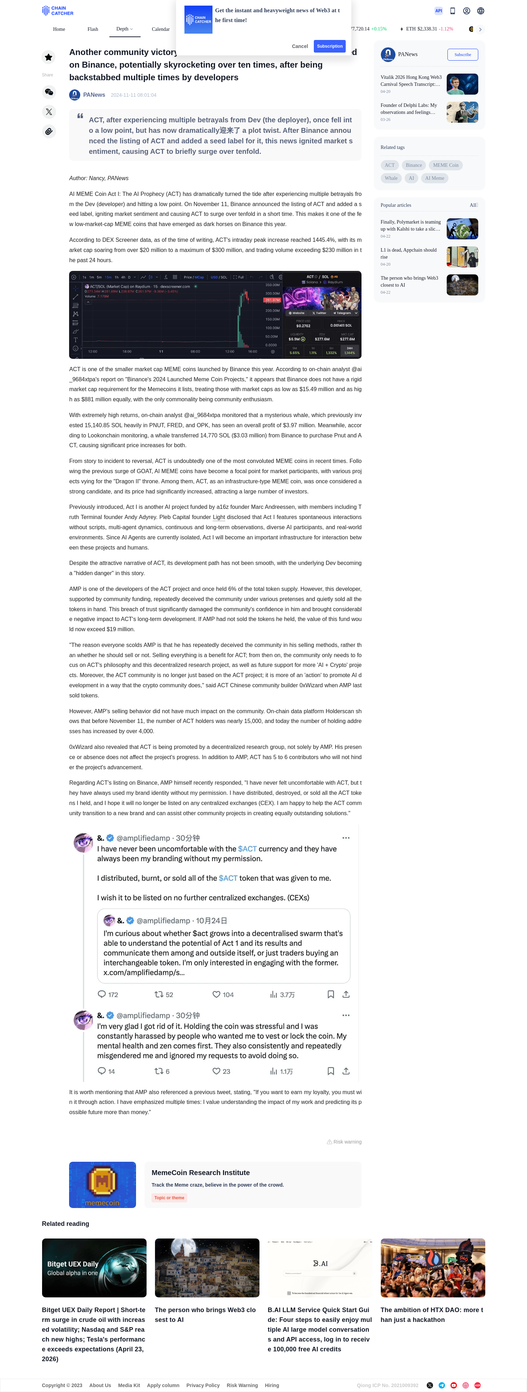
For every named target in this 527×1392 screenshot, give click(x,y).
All (474, 205)
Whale (391, 178)
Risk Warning (242, 1385)
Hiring (272, 1385)
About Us (100, 1385)
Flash (93, 29)
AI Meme (434, 178)
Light (219, 517)
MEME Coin (446, 165)
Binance (414, 165)
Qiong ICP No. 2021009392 (388, 1385)
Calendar (161, 29)
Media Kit (129, 1385)
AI (411, 178)
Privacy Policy (203, 1385)
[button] (481, 11)
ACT (390, 165)
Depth (125, 29)
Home (59, 29)
